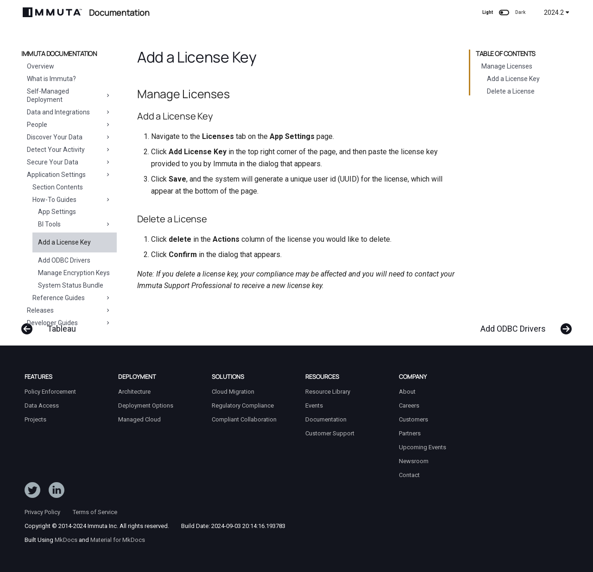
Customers (413, 419)
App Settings (57, 211)
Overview (40, 66)
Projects (35, 419)
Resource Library (327, 391)
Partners (410, 433)
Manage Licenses (506, 66)
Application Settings (69, 174)
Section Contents (57, 187)
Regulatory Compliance (243, 405)
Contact (409, 474)
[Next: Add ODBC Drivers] (522, 324)
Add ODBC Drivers (64, 260)
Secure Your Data (69, 162)
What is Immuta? (51, 78)
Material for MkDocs (117, 539)
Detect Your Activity (69, 149)
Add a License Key (64, 242)
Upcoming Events (422, 447)
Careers (409, 405)
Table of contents (506, 54)
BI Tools (74, 224)
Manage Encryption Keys (74, 273)
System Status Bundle (70, 285)
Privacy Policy (42, 512)
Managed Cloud (139, 419)
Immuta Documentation (59, 54)
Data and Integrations (69, 112)
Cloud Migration (233, 391)
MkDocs (66, 539)
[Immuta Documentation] (52, 12)
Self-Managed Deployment (69, 95)
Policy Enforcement (50, 391)
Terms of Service (95, 512)
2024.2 (556, 12)
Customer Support (329, 433)
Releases (69, 310)
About (407, 391)
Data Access (42, 405)
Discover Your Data (69, 137)
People (69, 124)
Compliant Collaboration (244, 419)
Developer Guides (69, 323)
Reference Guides (71, 298)
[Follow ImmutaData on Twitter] (32, 492)
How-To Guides (71, 199)
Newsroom (414, 461)
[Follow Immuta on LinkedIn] (56, 492)
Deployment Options (145, 405)
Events (314, 405)
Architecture (134, 391)
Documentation (326, 419)
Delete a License (511, 91)
